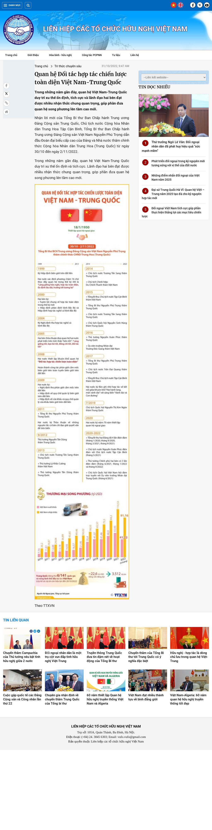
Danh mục (12, 5)
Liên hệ (134, 55)
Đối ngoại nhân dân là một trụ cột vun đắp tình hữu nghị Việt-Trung (63, 737)
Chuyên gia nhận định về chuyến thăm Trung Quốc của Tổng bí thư (62, 779)
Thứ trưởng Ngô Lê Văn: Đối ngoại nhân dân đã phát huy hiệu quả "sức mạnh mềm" (171, 146)
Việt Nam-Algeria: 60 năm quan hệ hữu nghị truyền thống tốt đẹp (188, 779)
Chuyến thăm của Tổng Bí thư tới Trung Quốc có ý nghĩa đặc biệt (146, 737)
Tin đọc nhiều (154, 86)
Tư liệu (118, 56)
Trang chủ (11, 55)
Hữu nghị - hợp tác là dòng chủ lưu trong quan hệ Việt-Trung (189, 737)
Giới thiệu (33, 55)
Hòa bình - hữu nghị (60, 55)
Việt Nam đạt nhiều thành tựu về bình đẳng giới (146, 777)
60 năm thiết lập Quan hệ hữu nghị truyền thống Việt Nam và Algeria (105, 779)
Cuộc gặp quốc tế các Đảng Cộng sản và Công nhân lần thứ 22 (22, 779)
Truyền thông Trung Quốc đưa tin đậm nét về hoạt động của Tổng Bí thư (104, 737)
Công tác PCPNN (92, 55)
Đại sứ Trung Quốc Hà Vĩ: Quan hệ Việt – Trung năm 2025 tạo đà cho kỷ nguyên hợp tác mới (173, 194)
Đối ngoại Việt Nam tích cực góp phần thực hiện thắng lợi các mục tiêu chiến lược (171, 212)
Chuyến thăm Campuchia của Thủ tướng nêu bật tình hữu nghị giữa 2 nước (21, 737)
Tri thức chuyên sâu (45, 66)
